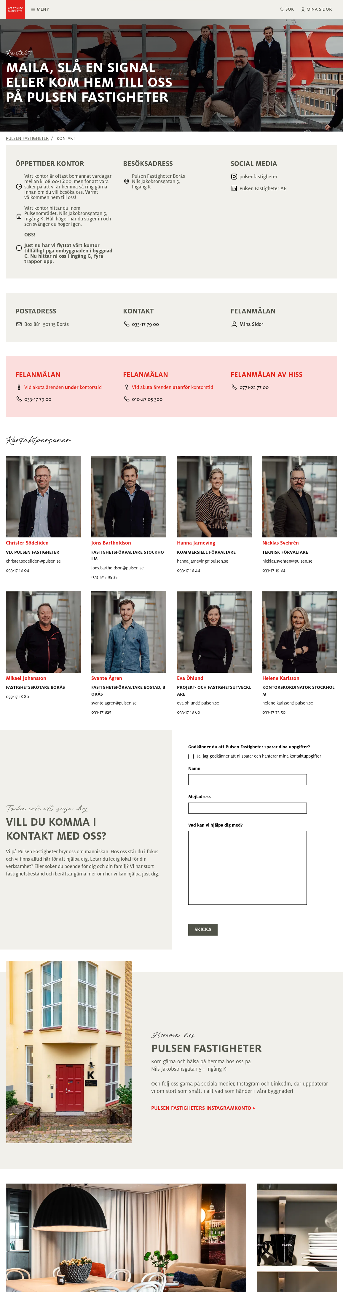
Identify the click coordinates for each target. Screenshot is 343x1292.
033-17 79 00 (145, 324)
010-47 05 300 (147, 399)
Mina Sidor (251, 324)
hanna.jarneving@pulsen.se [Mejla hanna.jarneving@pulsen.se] (202, 561)
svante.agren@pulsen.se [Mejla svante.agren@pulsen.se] (114, 703)
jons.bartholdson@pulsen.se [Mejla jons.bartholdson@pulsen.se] (117, 568)
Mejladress (199, 796)
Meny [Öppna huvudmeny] (39, 9)
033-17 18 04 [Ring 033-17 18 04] (17, 570)
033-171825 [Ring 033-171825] (101, 712)
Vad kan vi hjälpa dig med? (215, 825)
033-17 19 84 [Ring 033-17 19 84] (273, 570)
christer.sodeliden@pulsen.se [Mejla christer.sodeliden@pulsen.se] (33, 561)
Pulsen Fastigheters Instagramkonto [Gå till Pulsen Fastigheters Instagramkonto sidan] (201, 1108)
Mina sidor (319, 9)
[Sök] (286, 9)
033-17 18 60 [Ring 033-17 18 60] (188, 712)
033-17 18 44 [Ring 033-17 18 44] (188, 570)
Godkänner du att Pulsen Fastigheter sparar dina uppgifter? (249, 747)
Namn (194, 768)
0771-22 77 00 (254, 387)
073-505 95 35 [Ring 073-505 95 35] (104, 576)
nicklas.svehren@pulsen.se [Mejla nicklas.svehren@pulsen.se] (287, 561)
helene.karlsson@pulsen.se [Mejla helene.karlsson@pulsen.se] (287, 703)
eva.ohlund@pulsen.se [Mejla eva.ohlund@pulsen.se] (198, 703)
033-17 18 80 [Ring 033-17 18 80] (17, 696)
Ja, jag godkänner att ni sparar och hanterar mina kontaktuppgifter (259, 756)
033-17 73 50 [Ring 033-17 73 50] (273, 712)
